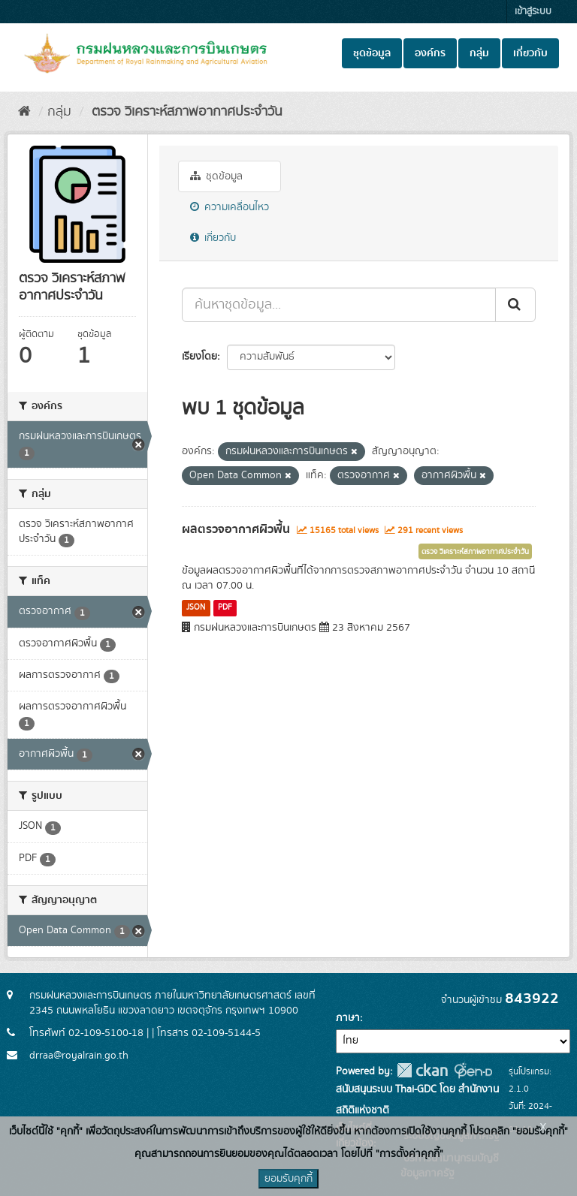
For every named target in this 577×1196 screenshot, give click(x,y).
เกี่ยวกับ (530, 53)
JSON (195, 607)
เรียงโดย (199, 356)
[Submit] (515, 305)
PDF (225, 607)
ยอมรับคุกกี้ (288, 1178)
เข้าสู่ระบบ (533, 12)
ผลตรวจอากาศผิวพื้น (236, 529)
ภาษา (348, 1018)
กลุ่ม (479, 53)
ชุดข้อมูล (372, 53)
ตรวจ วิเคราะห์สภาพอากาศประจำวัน (185, 112)
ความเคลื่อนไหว (229, 207)
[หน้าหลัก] (24, 112)
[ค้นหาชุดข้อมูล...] (339, 305)
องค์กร (430, 53)
